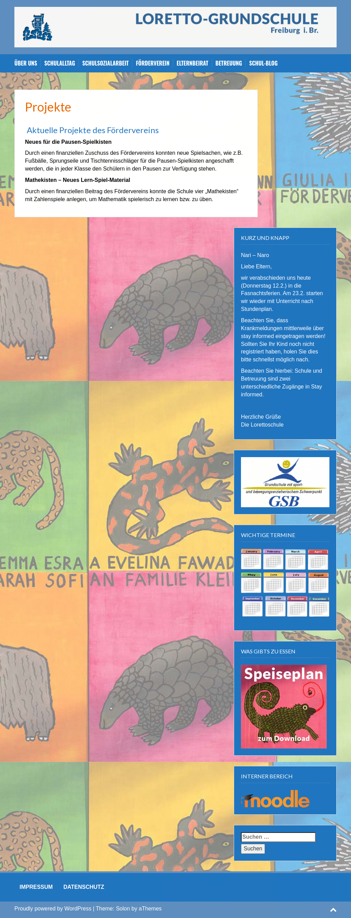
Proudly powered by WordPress (53, 908)
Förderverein (152, 63)
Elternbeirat (192, 63)
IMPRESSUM (36, 887)
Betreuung (229, 63)
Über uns (25, 63)
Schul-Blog (263, 63)
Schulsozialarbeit (105, 63)
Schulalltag (59, 63)
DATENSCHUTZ (83, 887)
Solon (123, 908)
